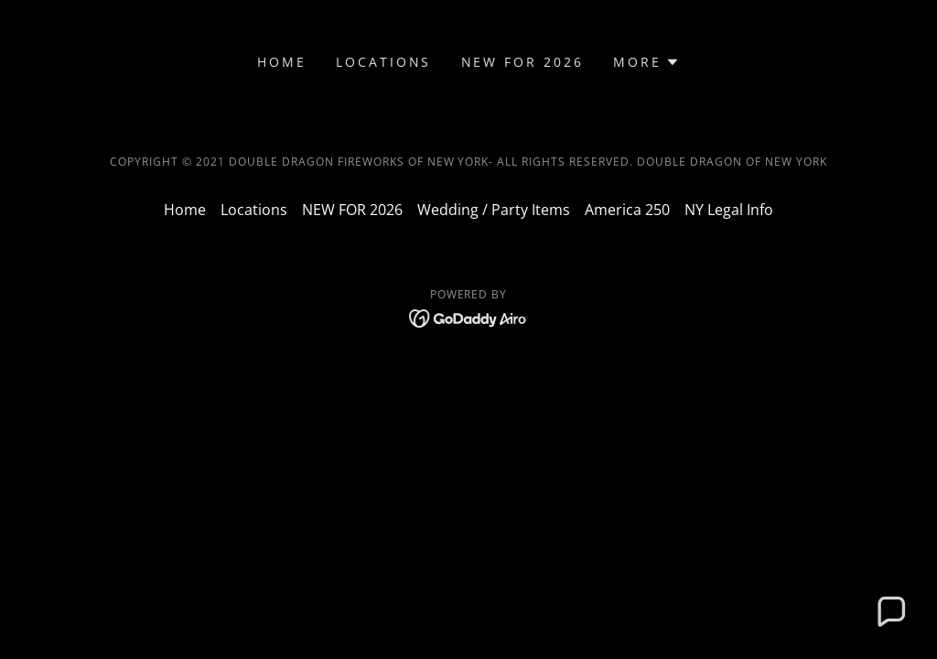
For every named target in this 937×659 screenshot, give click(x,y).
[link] (469, 317)
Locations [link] (384, 61)
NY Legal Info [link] (728, 210)
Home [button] (185, 210)
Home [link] (282, 61)
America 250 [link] (627, 210)
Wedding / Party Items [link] (493, 210)
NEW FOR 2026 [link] (523, 61)
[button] (646, 62)
